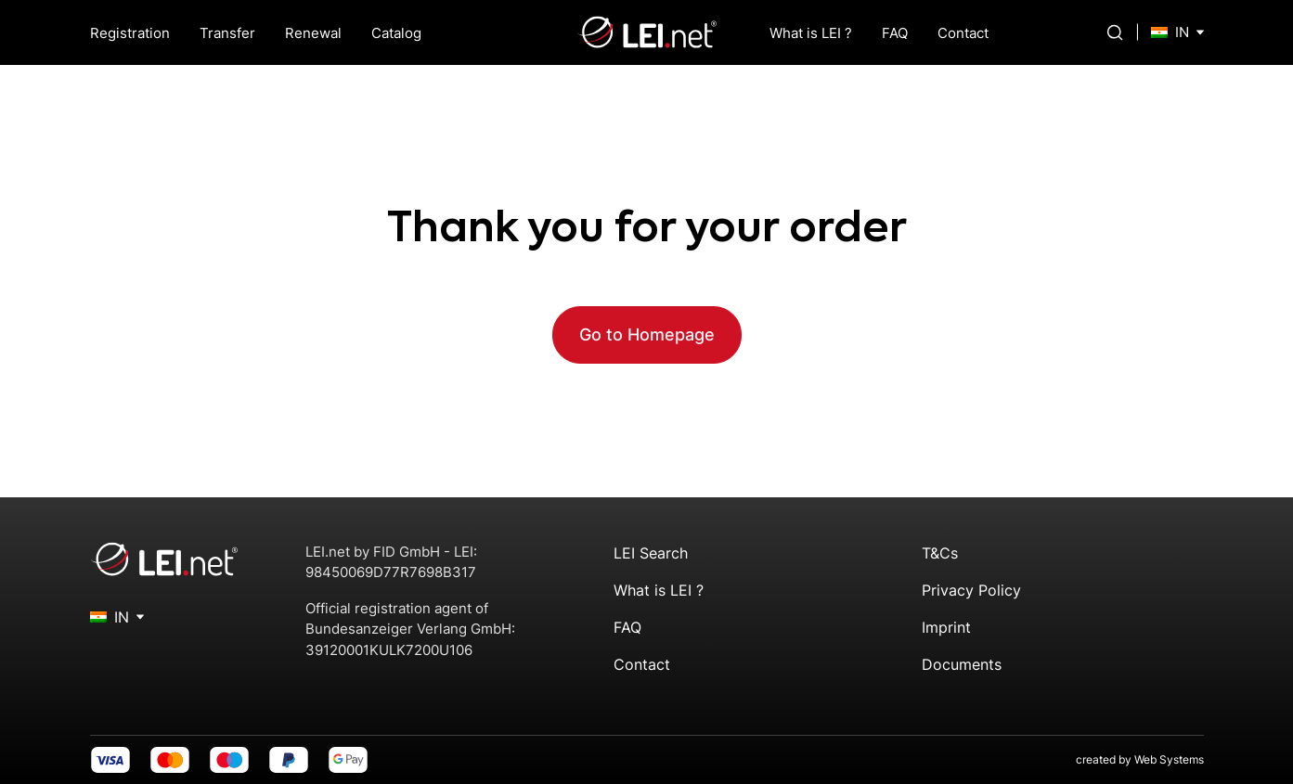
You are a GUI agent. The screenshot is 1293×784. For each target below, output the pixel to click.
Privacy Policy (971, 590)
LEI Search (651, 553)
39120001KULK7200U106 (388, 650)
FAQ (895, 33)
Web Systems (1169, 759)
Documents (962, 664)
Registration (130, 33)
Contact (963, 33)
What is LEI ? (810, 33)
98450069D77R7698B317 (390, 572)
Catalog (396, 33)
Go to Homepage (647, 334)
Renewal (313, 33)
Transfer (227, 33)
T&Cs (940, 553)
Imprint (946, 627)
